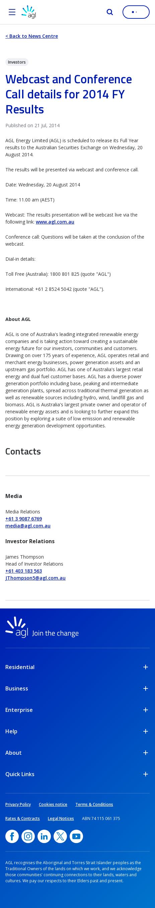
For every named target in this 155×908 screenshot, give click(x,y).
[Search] (109, 12)
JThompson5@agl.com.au (35, 578)
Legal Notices (61, 818)
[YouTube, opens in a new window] (76, 836)
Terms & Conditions (94, 804)
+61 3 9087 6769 (23, 518)
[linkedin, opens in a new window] (44, 836)
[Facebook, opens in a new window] (12, 836)
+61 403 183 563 (23, 571)
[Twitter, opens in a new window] (60, 836)
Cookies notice (53, 804)
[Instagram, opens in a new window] (28, 836)
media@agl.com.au (28, 525)
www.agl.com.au (55, 222)
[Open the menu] (12, 12)
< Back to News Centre (31, 36)
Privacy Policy (18, 804)
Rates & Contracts (22, 818)
